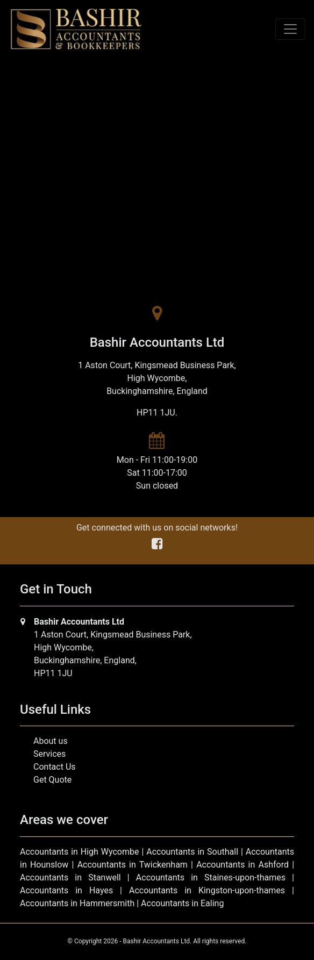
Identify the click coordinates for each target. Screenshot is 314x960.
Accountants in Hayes (66, 890)
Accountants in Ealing (182, 903)
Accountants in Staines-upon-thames (211, 877)
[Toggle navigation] (290, 29)
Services (49, 754)
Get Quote (52, 780)
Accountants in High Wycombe (79, 852)
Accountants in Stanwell (70, 877)
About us (50, 741)
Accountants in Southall (192, 852)
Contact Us (54, 767)
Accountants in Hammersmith (77, 903)
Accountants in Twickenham (132, 864)
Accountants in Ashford (242, 864)
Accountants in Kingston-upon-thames (207, 890)
